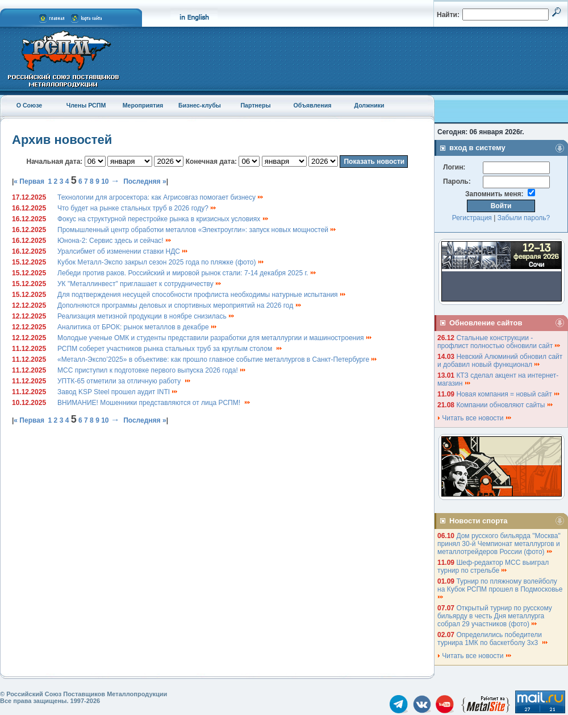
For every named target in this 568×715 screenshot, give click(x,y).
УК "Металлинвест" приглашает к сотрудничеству (139, 284)
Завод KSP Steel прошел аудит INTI (117, 392)
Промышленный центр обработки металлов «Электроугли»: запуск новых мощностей (197, 230)
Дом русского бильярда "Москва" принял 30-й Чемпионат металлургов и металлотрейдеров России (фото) (499, 544)
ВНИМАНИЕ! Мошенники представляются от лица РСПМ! (154, 403)
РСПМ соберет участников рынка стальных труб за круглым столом (170, 349)
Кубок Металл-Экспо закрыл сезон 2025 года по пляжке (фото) (161, 262)
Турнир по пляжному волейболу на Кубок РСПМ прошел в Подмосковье (501, 588)
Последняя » (144, 181)
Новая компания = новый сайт (508, 394)
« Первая (29, 181)
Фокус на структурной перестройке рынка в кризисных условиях (163, 219)
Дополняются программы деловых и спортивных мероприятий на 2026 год (179, 305)
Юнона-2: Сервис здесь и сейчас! (114, 241)
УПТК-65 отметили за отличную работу (124, 381)
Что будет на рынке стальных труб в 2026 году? (137, 208)
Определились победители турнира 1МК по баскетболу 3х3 (493, 639)
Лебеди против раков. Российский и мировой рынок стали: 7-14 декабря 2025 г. (187, 273)
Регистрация (472, 218)
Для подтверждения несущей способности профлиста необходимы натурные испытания (201, 295)
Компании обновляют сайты (504, 405)
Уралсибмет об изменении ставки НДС (123, 251)
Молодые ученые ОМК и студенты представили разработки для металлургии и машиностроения (215, 338)
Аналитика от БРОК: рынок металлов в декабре (137, 327)
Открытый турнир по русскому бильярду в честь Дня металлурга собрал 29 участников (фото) (494, 616)
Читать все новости (474, 418)
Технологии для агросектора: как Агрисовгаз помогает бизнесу (160, 197)
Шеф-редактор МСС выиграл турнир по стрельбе (493, 567)
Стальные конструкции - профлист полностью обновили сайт (499, 342)
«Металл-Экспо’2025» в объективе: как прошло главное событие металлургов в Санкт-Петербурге (217, 359)
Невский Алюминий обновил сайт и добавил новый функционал (499, 361)
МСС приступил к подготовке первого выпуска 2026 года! (152, 370)
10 (104, 181)
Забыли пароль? (524, 218)
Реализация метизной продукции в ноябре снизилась (146, 316)
